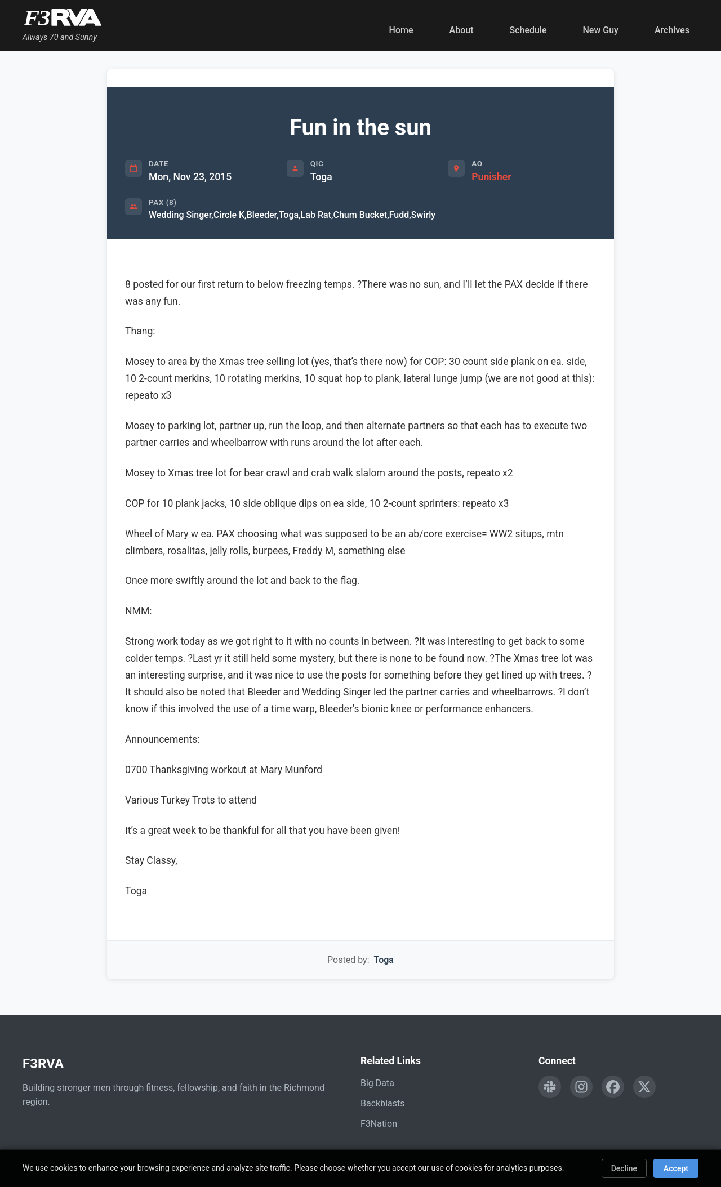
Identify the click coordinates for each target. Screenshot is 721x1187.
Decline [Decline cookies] (624, 1168)
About (461, 30)
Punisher (491, 176)
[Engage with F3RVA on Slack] (549, 1087)
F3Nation (378, 1123)
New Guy (600, 30)
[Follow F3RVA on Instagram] (581, 1087)
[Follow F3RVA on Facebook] (613, 1087)
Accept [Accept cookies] (676, 1168)
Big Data (377, 1083)
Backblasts (382, 1103)
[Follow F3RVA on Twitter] (644, 1087)
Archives (672, 30)
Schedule (527, 30)
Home (401, 30)
